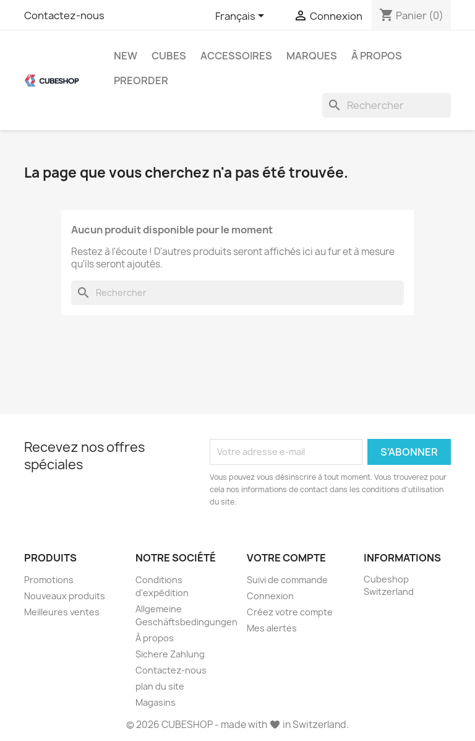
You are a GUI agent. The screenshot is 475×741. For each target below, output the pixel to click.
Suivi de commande (287, 580)
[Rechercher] (386, 105)
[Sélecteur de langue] (241, 16)
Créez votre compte (290, 612)
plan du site (159, 686)
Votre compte (286, 558)
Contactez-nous (64, 15)
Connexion (270, 596)
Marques (311, 56)
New (125, 56)
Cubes (169, 56)
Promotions (49, 580)
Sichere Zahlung (170, 654)
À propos (376, 56)
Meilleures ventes (62, 612)
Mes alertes (272, 628)
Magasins (155, 702)
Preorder (141, 80)
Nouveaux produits (64, 596)
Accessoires (236, 56)
